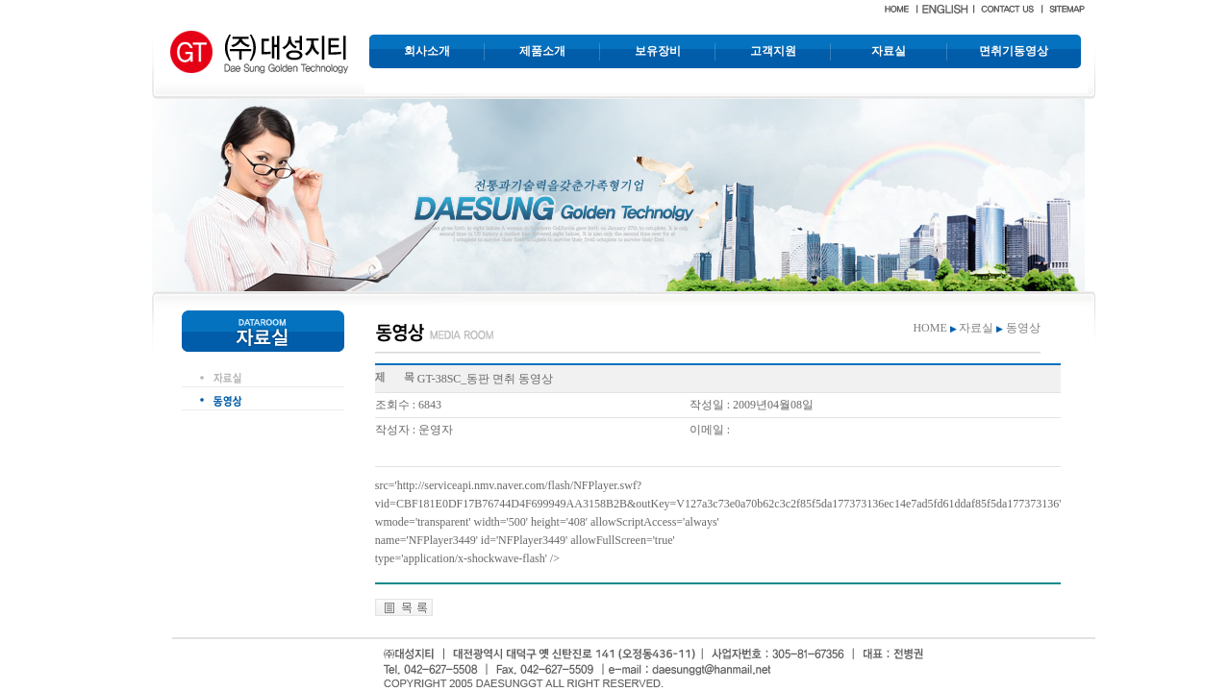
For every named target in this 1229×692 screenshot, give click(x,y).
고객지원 (773, 51)
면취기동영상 (1013, 51)
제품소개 (542, 51)
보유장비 (658, 51)
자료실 (888, 51)
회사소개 (427, 51)
